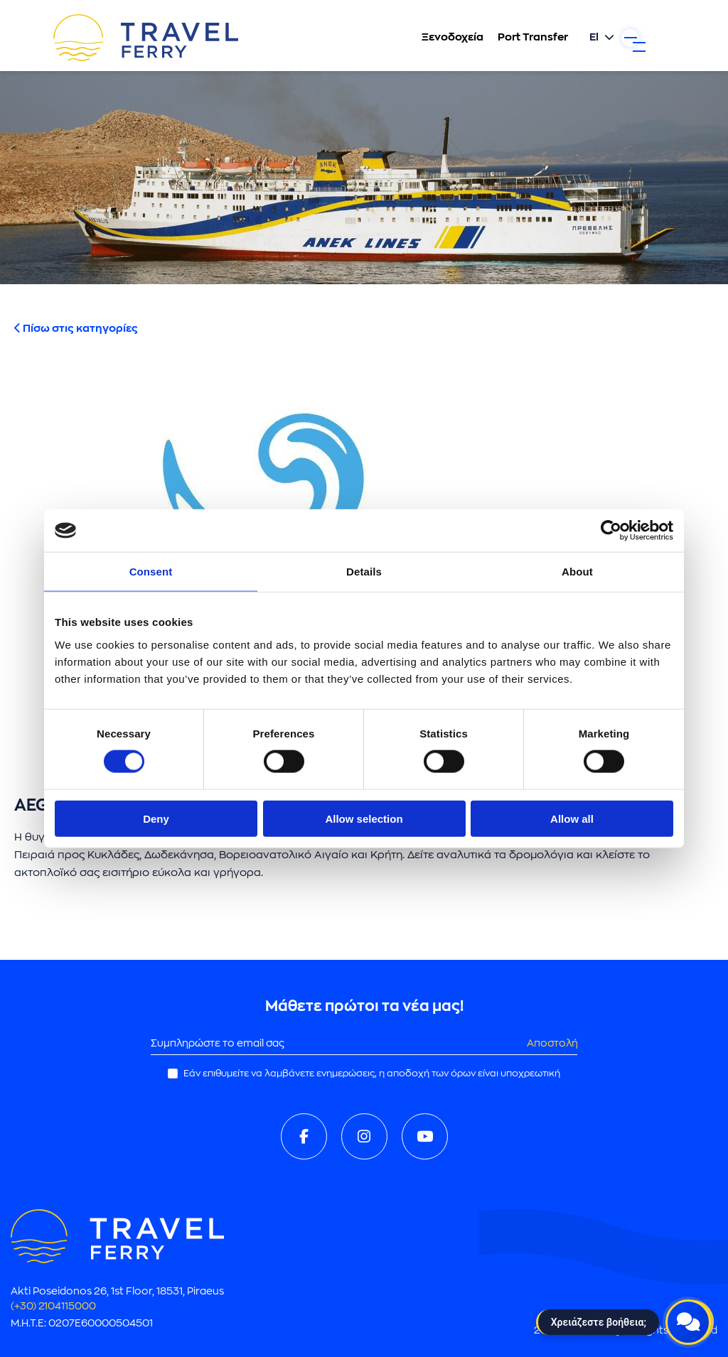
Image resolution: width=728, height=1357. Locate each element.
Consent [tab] (151, 572)
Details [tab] (364, 572)
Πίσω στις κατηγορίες (76, 328)
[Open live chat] (688, 1317)
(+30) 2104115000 (59, 1306)
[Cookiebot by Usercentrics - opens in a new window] (611, 530)
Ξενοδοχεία (424, 38)
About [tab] (577, 572)
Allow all (572, 818)
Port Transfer (504, 38)
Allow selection (363, 818)
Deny (156, 818)
